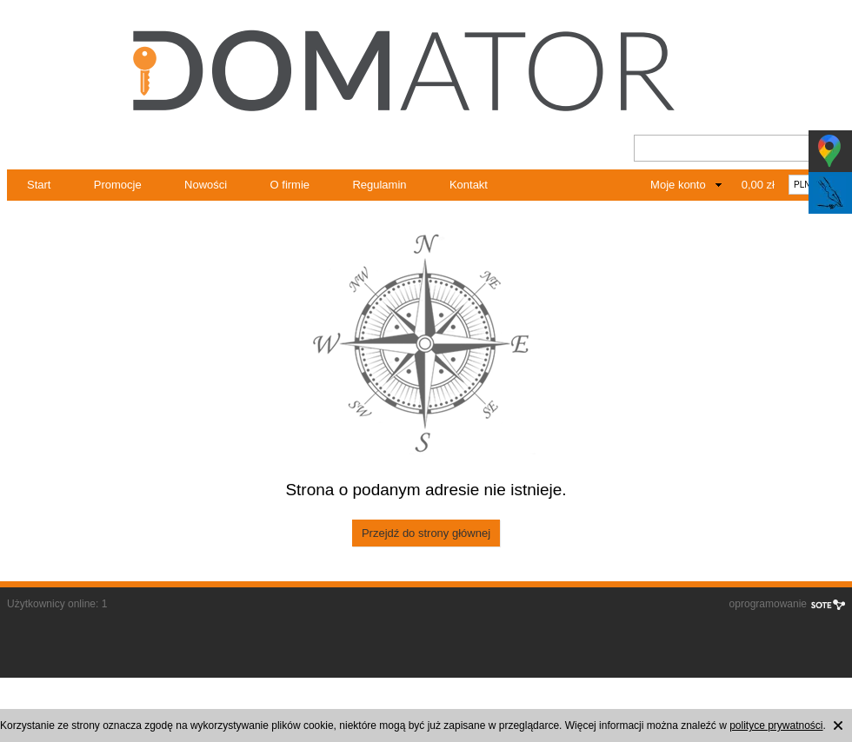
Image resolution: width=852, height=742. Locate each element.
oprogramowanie (768, 604)
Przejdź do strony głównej (426, 533)
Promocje (118, 184)
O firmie (290, 184)
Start (38, 184)
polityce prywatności (775, 725)
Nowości (205, 184)
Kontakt (468, 184)
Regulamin (379, 184)
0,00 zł (758, 184)
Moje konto (678, 184)
